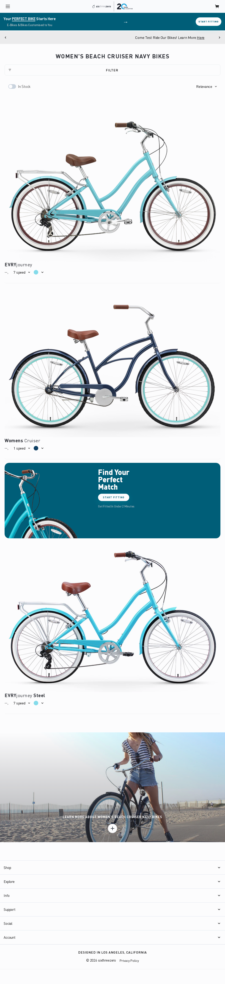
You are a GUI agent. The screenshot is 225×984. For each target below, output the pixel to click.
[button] (206, 86)
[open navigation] (8, 6)
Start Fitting (208, 21)
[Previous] (5, 37)
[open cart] (217, 6)
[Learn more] (112, 828)
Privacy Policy (129, 960)
